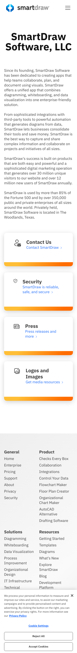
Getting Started (51, 538)
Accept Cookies (38, 646)
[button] (68, 8)
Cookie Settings (38, 626)
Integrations (49, 471)
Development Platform (50, 585)
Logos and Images (37, 373)
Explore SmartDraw (48, 567)
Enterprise (12, 465)
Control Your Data (53, 478)
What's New (49, 558)
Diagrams (47, 551)
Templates (48, 545)
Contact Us (38, 242)
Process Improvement (15, 560)
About (9, 484)
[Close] (72, 595)
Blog (43, 576)
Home (9, 458)
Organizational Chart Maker (51, 500)
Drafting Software (53, 520)
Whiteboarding (16, 545)
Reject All (38, 636)
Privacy (10, 491)
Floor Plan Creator (54, 491)
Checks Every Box (54, 458)
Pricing (9, 471)
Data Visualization (19, 551)
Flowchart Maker (53, 484)
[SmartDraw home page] (27, 8)
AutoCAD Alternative (48, 511)
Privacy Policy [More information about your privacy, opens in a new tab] (17, 616)
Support (10, 478)
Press (31, 326)
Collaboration (50, 465)
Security (32, 281)
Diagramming (15, 538)
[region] (38, 621)
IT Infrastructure (18, 581)
